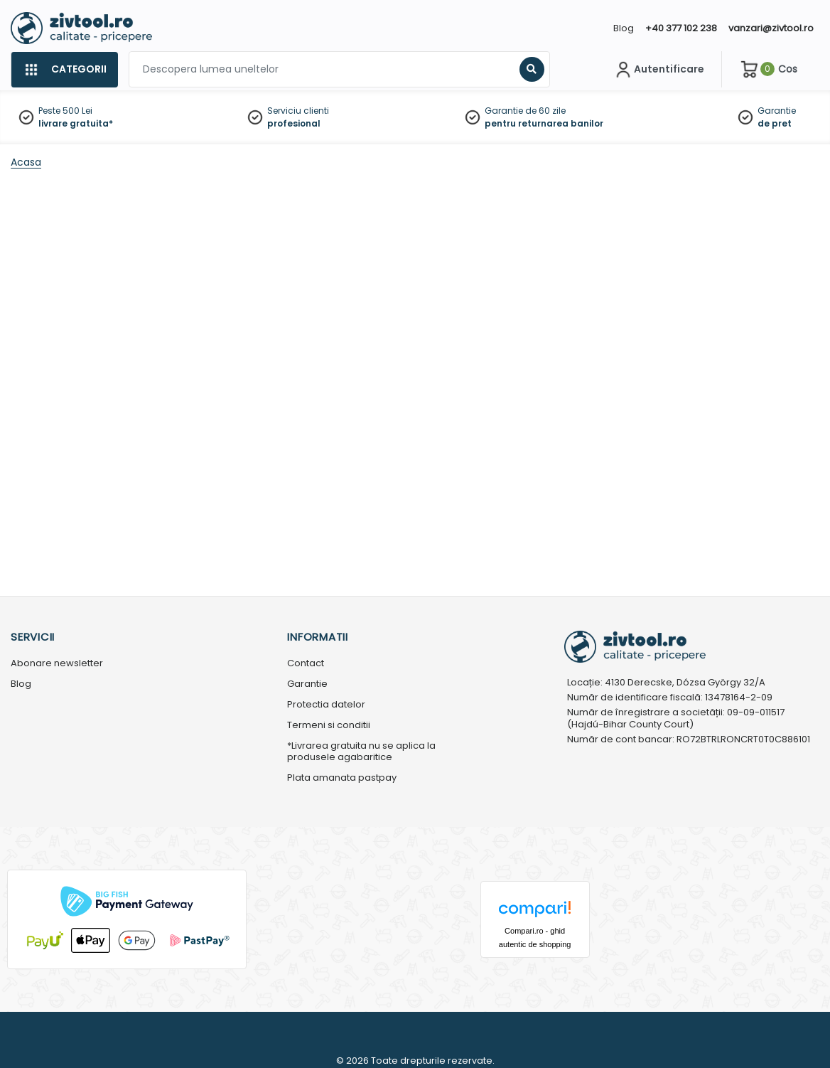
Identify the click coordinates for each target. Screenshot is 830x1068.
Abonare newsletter (57, 664)
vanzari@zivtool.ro (771, 28)
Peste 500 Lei (65, 111)
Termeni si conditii (328, 726)
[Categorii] (64, 69)
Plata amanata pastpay (342, 778)
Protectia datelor (326, 705)
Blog (623, 28)
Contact (305, 664)
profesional (293, 123)
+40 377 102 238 (681, 28)
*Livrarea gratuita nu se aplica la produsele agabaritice (361, 752)
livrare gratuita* (75, 123)
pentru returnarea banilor (544, 123)
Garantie (777, 111)
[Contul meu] (658, 69)
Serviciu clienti (298, 111)
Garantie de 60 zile (525, 111)
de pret (775, 123)
